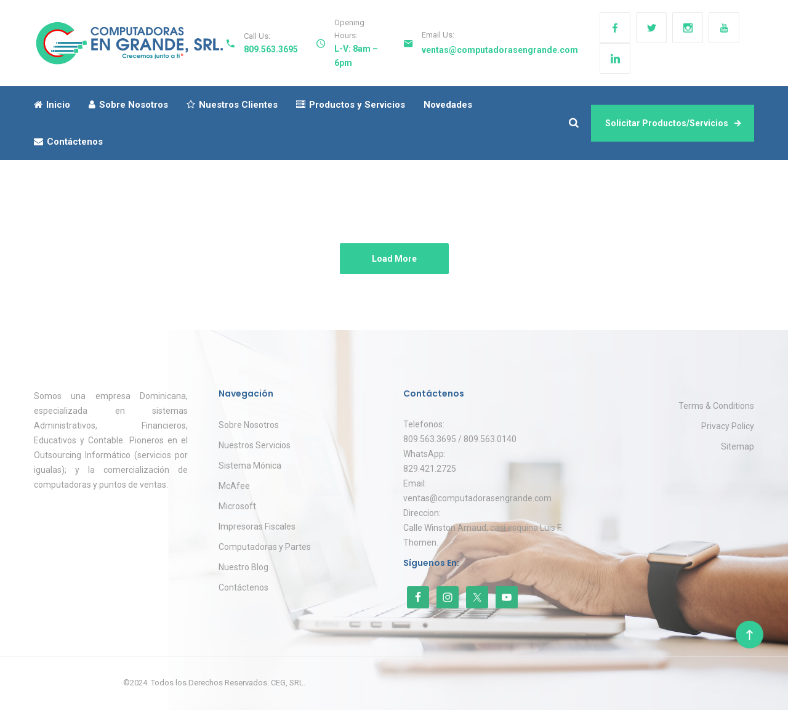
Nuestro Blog (243, 567)
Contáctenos (68, 141)
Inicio (52, 104)
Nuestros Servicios (255, 445)
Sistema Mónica (250, 465)
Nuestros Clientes (232, 104)
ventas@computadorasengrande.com (500, 50)
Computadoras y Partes (265, 547)
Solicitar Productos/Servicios (673, 123)
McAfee (234, 486)
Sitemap (737, 446)
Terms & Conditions (716, 406)
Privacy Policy (727, 426)
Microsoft (237, 506)
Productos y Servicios (350, 104)
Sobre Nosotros (128, 104)
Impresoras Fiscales (257, 526)
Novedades (448, 104)
